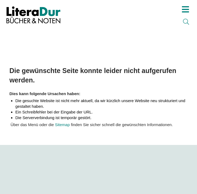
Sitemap (62, 124)
